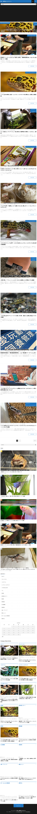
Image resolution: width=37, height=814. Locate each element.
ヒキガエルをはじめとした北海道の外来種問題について (27, 740)
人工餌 (17, 167)
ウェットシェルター (9, 278)
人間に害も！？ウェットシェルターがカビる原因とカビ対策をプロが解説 (17, 280)
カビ (13, 278)
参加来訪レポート (4, 596)
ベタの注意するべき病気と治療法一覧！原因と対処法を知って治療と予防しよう (27, 698)
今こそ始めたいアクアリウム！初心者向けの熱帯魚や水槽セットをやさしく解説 (18, 132)
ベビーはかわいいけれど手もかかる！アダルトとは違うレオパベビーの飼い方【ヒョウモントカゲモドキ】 (18, 569)
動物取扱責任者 (8, 351)
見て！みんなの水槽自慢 (6, 615)
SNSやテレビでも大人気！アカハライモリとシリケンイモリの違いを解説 (27, 661)
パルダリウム (3, 664)
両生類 (3, 593)
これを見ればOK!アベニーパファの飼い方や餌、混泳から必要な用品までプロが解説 (18, 316)
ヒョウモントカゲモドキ (5, 23)
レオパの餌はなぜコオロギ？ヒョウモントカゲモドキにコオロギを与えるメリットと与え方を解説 (18, 426)
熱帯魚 (14, 656)
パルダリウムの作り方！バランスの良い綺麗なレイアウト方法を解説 (9, 679)
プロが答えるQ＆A (32, 35)
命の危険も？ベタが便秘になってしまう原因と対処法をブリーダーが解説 (12, 520)
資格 (24, 351)
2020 (20, 718)
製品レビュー (21, 764)
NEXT (35, 440)
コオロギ (7, 241)
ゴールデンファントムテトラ (6, 797)
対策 (17, 278)
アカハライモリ (4, 579)
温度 (32, 657)
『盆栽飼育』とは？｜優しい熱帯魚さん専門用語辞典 (27, 759)
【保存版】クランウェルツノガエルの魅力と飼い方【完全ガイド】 (11, 471)
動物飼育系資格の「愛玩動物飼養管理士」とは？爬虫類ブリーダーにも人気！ (18, 352)
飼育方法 (33, 111)
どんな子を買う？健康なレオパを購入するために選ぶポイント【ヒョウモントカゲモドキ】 (18, 206)
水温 (30, 657)
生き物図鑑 (3, 604)
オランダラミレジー (9, 796)
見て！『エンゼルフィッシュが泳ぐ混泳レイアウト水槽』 (9, 800)
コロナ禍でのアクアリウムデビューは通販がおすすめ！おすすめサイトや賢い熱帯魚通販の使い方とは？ (18, 389)
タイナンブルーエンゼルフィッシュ (11, 798)
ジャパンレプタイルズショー (26, 718)
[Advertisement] (18, 14)
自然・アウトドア (4, 610)
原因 (15, 278)
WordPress (28, 811)
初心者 (12, 656)
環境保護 (3, 601)
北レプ (25, 719)
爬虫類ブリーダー (20, 351)
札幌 (27, 719)
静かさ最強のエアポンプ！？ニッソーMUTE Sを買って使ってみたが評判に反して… (27, 779)
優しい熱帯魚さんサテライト (21, 810)
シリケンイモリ (27, 657)
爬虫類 (10, 570)
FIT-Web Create (19, 811)
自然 (35, 738)
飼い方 (20, 658)
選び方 (15, 204)
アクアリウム (8, 656)
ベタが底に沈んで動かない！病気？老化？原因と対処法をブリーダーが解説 (13, 496)
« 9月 (2, 636)
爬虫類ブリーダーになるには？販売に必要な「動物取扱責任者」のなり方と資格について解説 (18, 58)
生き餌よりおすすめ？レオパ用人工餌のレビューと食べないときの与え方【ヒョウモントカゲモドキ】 (18, 169)
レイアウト (12, 677)
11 (19, 440)
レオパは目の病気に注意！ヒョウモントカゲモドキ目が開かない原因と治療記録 (18, 95)
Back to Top (18, 805)
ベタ (4, 497)
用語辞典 (3, 607)
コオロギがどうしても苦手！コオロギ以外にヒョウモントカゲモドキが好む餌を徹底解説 (18, 243)
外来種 (33, 738)
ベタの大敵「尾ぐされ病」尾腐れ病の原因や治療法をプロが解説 (9, 760)
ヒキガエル (30, 738)
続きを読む (32, 66)
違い (34, 657)
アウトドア (26, 738)
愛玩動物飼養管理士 (14, 351)
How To (33, 109)
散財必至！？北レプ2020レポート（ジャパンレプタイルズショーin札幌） (27, 722)
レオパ (15, 167)
